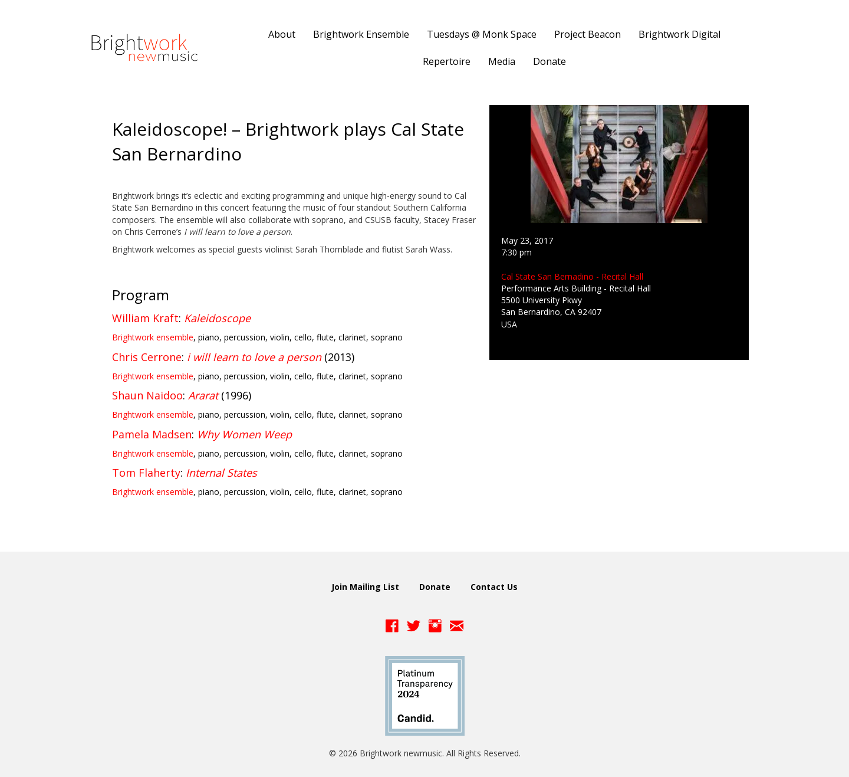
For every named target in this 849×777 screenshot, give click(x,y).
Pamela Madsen (152, 434)
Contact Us (494, 586)
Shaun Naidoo (147, 395)
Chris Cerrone (147, 357)
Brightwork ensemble (152, 337)
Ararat (203, 395)
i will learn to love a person (254, 357)
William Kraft (145, 318)
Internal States (221, 472)
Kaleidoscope (217, 318)
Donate (434, 586)
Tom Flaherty (146, 472)
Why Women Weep (244, 434)
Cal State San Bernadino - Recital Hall (572, 276)
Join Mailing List (365, 586)
